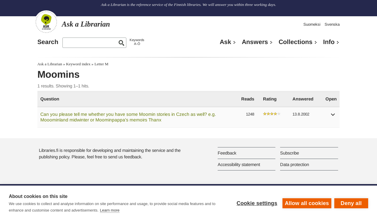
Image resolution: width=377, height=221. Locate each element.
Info (329, 42)
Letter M (101, 64)
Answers (255, 42)
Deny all (351, 203)
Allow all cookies (307, 203)
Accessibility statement (239, 164)
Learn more (109, 210)
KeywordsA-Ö (137, 42)
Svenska (332, 24)
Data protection (294, 164)
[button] (333, 116)
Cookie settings (257, 203)
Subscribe (289, 152)
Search (47, 42)
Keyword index (78, 64)
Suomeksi (311, 24)
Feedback (227, 152)
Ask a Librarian (49, 64)
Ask (225, 42)
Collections (295, 42)
